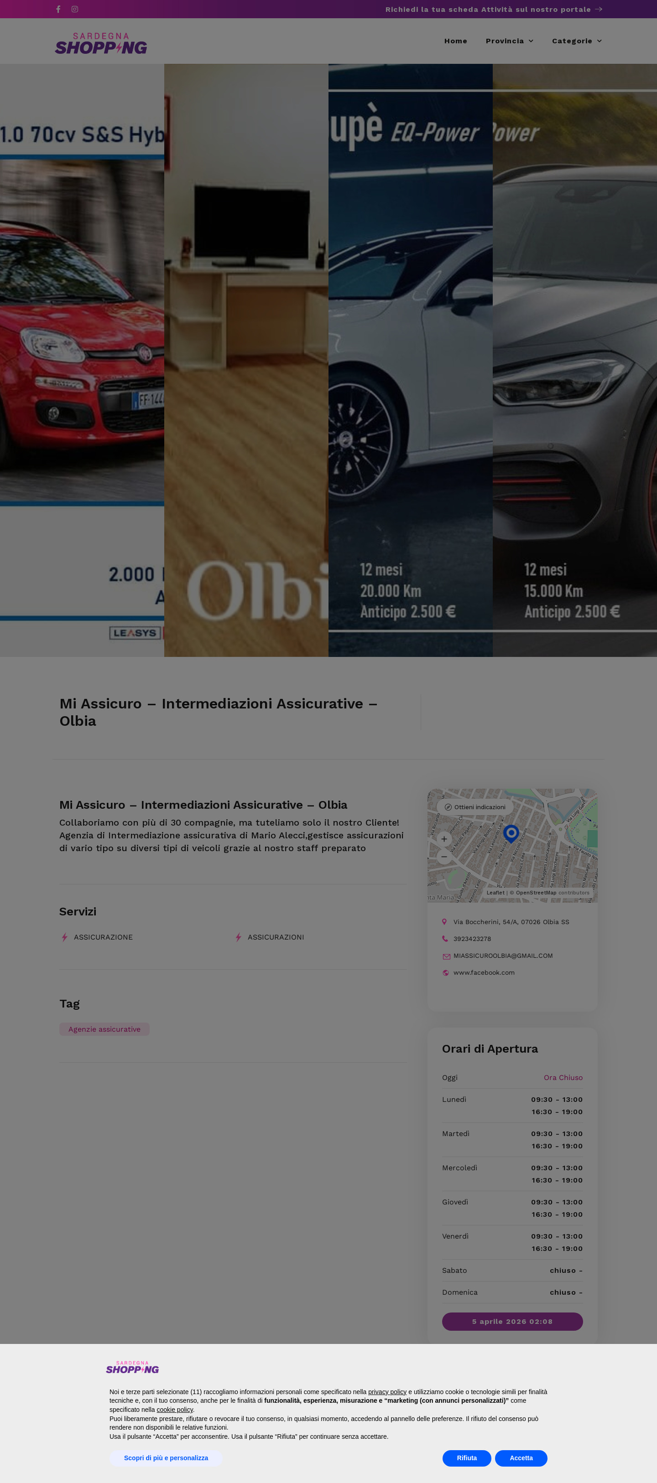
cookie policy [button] (175, 1409)
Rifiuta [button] (467, 1458)
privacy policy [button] (387, 1391)
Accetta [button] (521, 1458)
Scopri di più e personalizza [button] (166, 1458)
